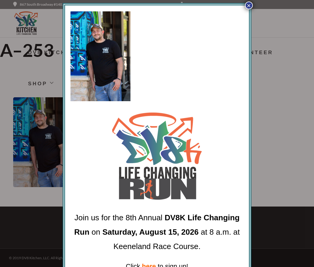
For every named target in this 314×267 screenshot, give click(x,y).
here (149, 261)
